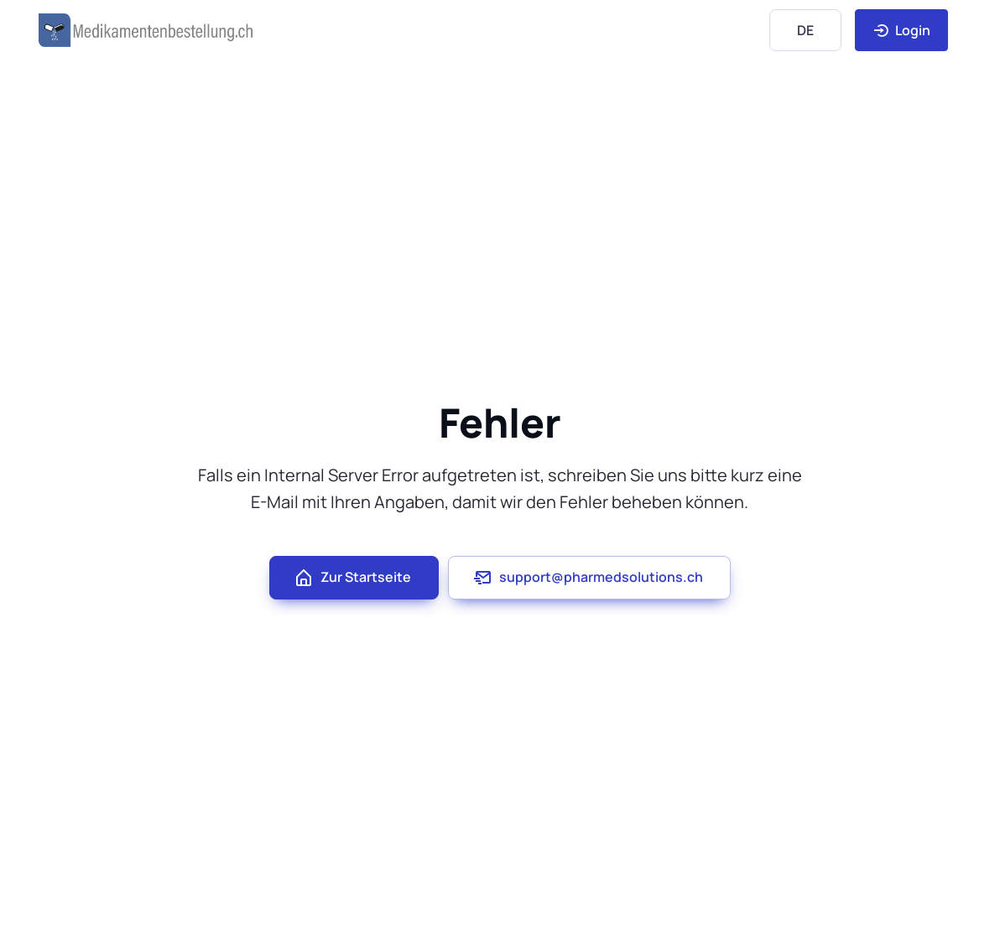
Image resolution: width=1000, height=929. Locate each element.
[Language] (805, 29)
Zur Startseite (352, 578)
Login (901, 30)
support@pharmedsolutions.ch (587, 578)
